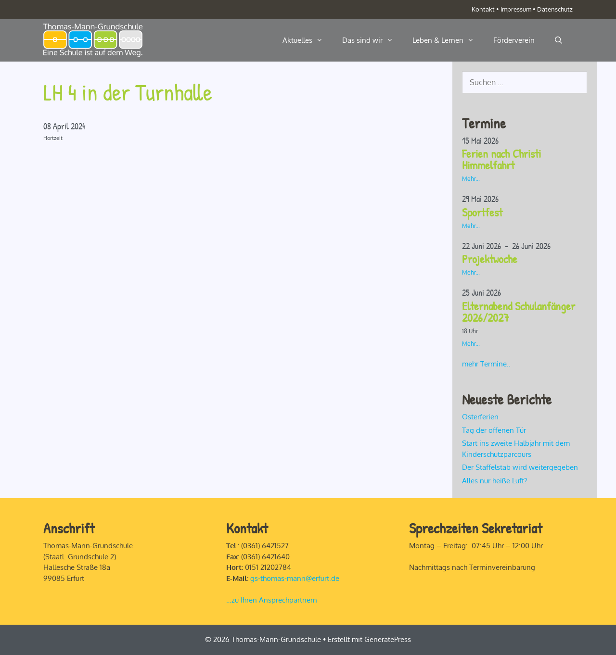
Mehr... (471, 178)
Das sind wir (372, 40)
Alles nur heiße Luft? (494, 480)
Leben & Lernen (448, 40)
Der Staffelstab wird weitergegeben (520, 467)
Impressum (515, 9)
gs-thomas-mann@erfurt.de (294, 578)
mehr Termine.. (486, 363)
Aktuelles (307, 40)
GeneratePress (387, 639)
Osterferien (480, 416)
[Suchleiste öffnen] (558, 40)
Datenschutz (555, 9)
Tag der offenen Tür (494, 430)
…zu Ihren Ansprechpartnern (271, 600)
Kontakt (483, 9)
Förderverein (514, 40)
